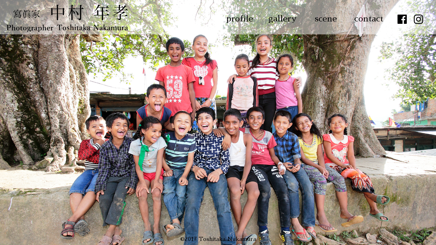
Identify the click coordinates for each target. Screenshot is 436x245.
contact (368, 19)
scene (326, 19)
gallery (282, 19)
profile (239, 19)
